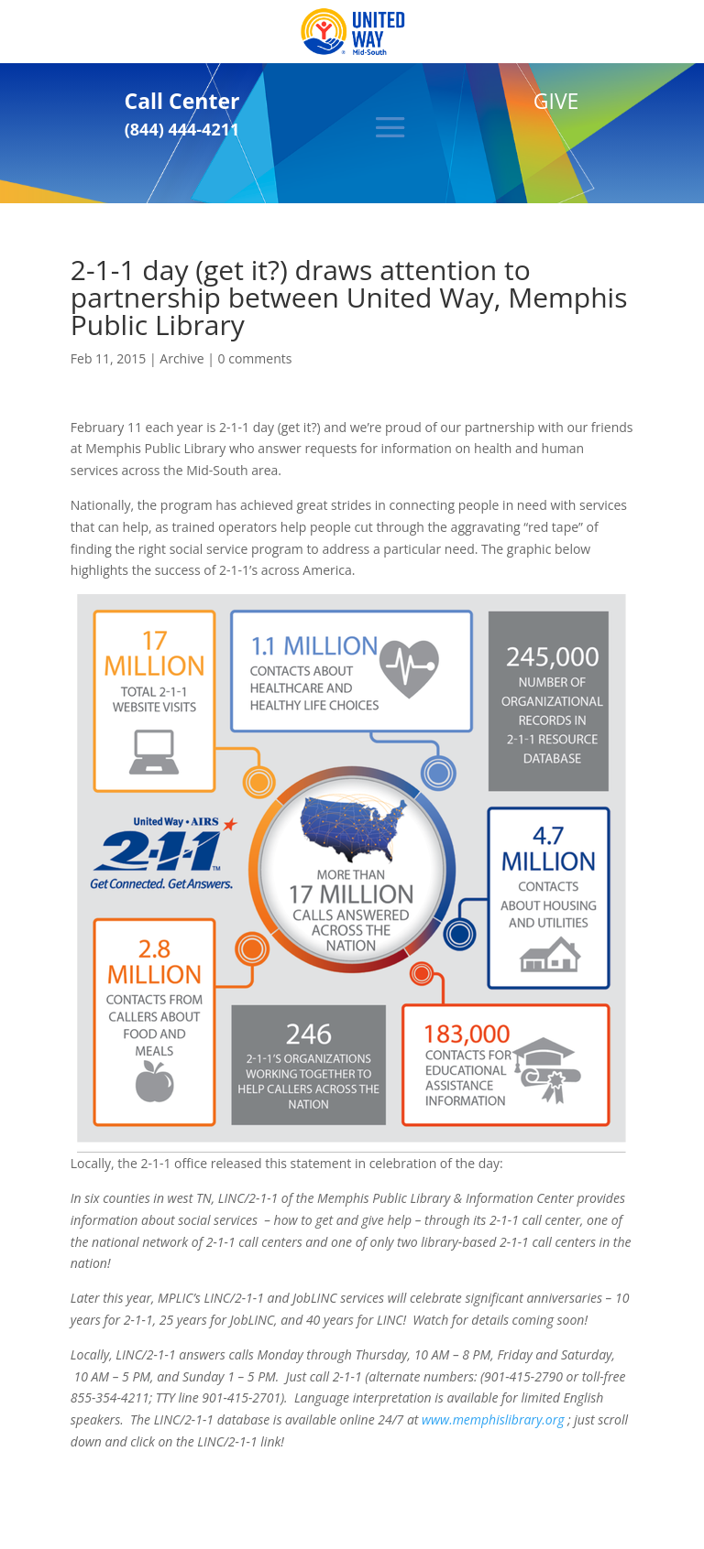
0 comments (255, 358)
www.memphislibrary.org (493, 1419)
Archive (182, 358)
